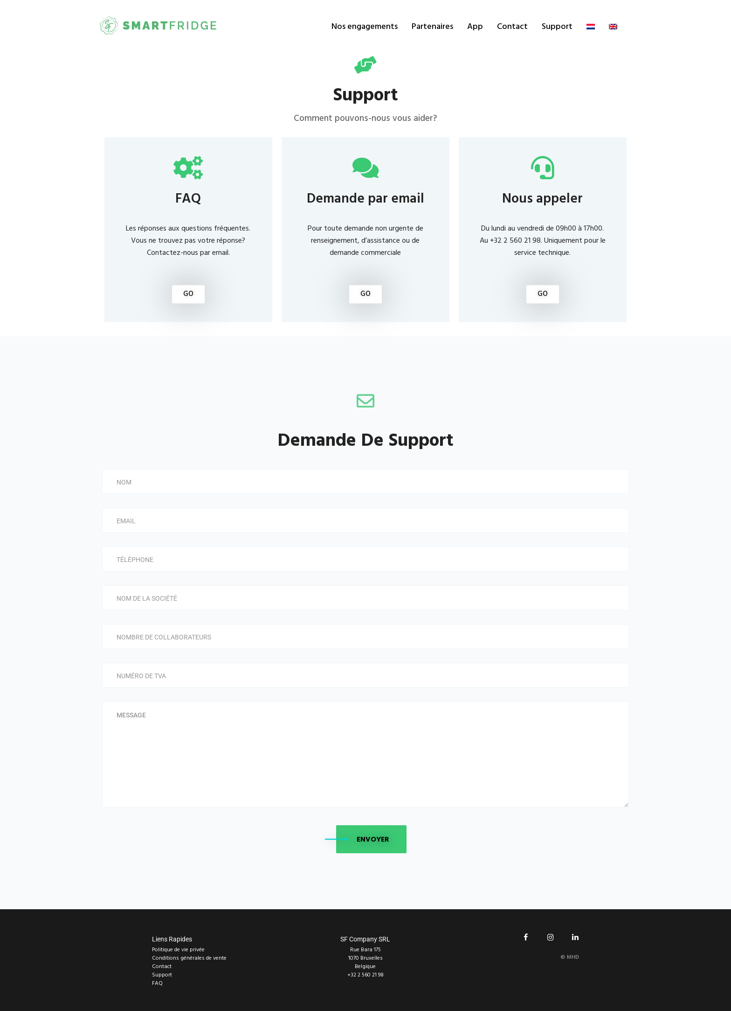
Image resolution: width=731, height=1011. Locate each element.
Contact (512, 27)
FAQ (157, 983)
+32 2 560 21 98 (365, 975)
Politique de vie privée (178, 950)
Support (557, 27)
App (475, 27)
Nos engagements (364, 27)
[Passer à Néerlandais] (590, 26)
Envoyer (373, 840)
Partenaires (432, 27)
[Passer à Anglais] (613, 26)
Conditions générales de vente (189, 958)
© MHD (569, 957)
